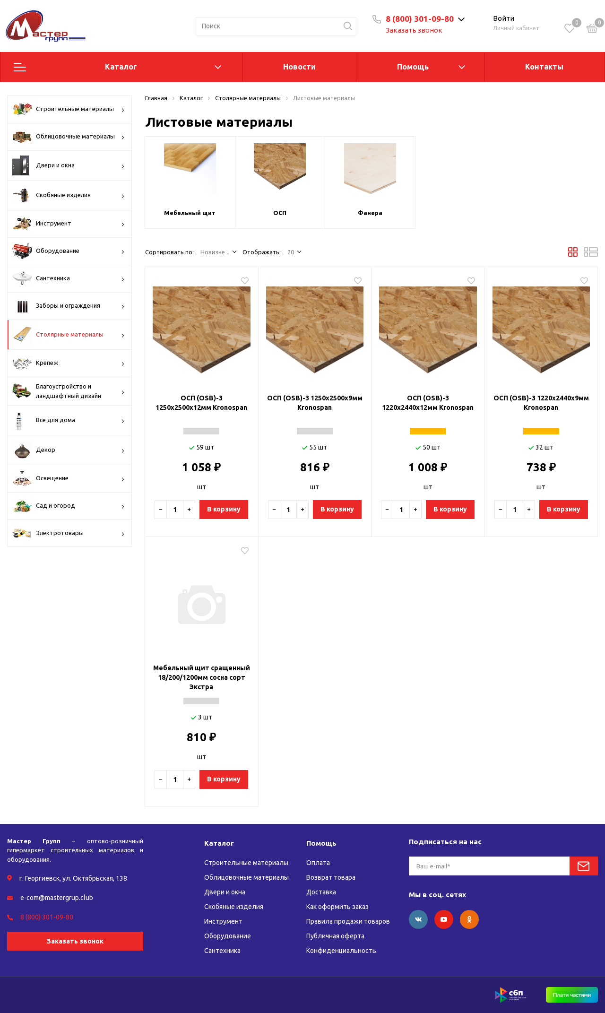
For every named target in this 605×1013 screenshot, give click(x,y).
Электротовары (68, 533)
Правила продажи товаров (348, 921)
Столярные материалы (68, 335)
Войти (503, 18)
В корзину (224, 509)
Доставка (321, 892)
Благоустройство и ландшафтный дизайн (68, 391)
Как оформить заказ (337, 906)
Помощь (413, 66)
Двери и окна (68, 165)
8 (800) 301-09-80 (420, 18)
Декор (68, 450)
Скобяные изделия (68, 195)
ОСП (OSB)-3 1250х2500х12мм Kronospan (201, 402)
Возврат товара (330, 877)
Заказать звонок (414, 30)
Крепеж (68, 363)
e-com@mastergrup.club (56, 897)
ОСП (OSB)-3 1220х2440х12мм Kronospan (428, 402)
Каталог (121, 66)
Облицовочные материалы (68, 136)
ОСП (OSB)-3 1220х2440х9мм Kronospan (541, 402)
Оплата (318, 862)
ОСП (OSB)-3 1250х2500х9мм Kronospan (315, 402)
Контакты (544, 66)
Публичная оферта (335, 936)
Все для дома (68, 420)
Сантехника (68, 278)
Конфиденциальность (341, 950)
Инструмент (68, 223)
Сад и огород (68, 506)
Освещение (68, 478)
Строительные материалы (68, 109)
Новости (299, 66)
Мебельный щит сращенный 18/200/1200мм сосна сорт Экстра (201, 677)
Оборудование (68, 251)
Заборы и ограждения (68, 305)
